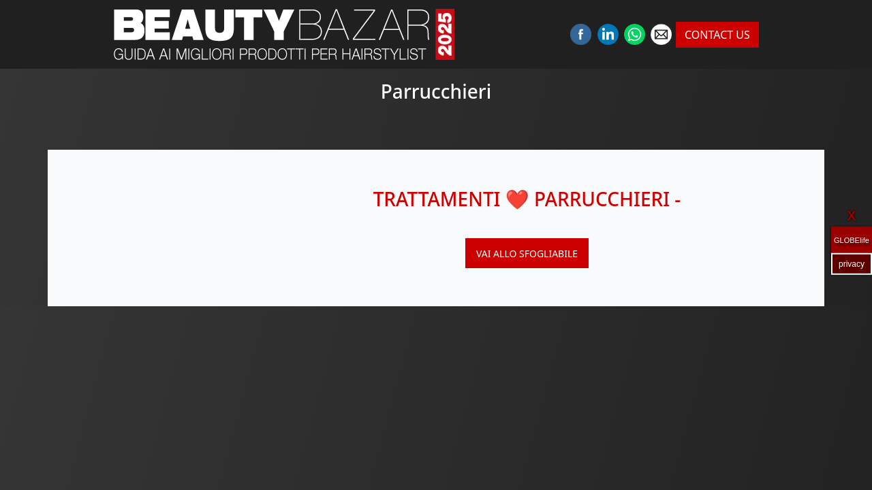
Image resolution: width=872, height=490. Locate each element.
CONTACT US (717, 34)
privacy (852, 263)
